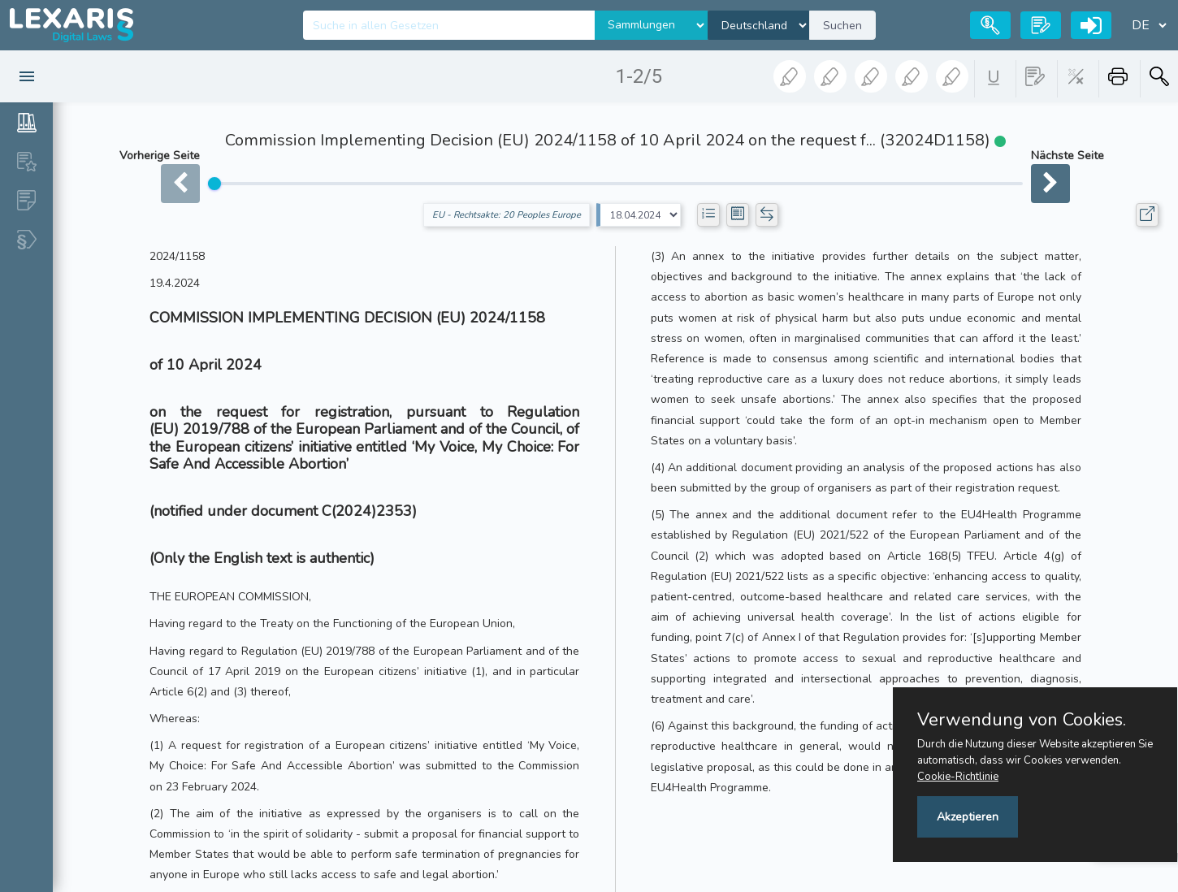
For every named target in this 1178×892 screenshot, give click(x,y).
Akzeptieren (967, 817)
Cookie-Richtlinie (957, 776)
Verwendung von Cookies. (1021, 720)
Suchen (842, 25)
